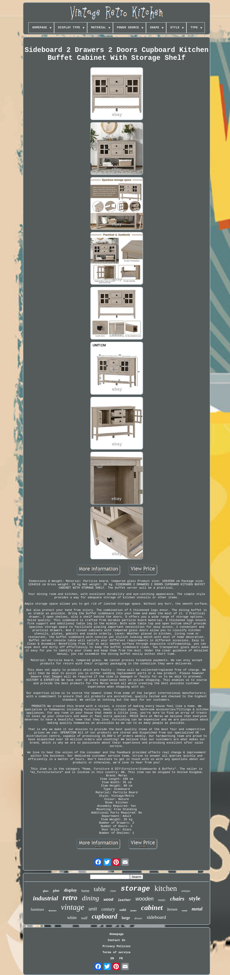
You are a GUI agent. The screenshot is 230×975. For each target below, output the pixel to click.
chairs (177, 899)
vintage (72, 907)
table (100, 889)
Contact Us (116, 940)
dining (90, 898)
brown (172, 909)
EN (112, 958)
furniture (37, 909)
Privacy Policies (117, 946)
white (72, 917)
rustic (162, 900)
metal (197, 909)
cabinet (152, 907)
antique (185, 890)
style (194, 898)
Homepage (117, 934)
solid (122, 910)
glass (46, 890)
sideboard (156, 917)
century (108, 909)
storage (135, 889)
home (85, 891)
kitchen (166, 888)
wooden (144, 899)
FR (121, 958)
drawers (52, 910)
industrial (45, 898)
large (126, 918)
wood (108, 899)
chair (113, 890)
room (184, 910)
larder (133, 910)
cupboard (104, 916)
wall (84, 918)
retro (70, 898)
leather (124, 900)
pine (56, 890)
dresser (138, 918)
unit (92, 909)
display (70, 890)
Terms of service (117, 952)
